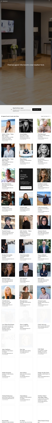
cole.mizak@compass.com (42, 350)
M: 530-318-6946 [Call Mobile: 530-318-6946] (23, 259)
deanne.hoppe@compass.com (7, 279)
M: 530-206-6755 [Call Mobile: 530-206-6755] (5, 210)
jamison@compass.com (6, 164)
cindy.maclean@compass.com (43, 325)
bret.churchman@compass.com (7, 187)
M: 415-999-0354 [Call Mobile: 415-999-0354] (41, 164)
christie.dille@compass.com (25, 209)
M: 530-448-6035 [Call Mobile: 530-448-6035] (23, 139)
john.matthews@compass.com (7, 350)
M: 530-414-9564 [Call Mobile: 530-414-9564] (23, 210)
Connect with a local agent (26, 187)
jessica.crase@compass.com (7, 209)
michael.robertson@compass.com (8, 396)
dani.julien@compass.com (42, 279)
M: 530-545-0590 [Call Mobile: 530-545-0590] (5, 234)
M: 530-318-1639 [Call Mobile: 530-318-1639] (5, 375)
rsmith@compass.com (6, 422)
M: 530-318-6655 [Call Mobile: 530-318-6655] (23, 327)
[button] (1, 1)
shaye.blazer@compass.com (25, 162)
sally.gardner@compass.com (25, 234)
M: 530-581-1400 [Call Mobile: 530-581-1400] (5, 165)
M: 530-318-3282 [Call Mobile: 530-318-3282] (41, 234)
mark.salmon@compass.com (25, 397)
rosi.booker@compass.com (42, 162)
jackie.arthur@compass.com (7, 139)
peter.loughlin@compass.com (25, 326)
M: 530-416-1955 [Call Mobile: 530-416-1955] (5, 304)
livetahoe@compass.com (6, 327)
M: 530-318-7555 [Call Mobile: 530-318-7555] (41, 326)
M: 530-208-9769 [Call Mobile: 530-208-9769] (5, 281)
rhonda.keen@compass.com (25, 303)
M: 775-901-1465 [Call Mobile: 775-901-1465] (40, 400)
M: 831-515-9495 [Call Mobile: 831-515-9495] (40, 281)
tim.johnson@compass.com (25, 279)
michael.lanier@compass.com (43, 303)
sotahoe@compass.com (24, 422)
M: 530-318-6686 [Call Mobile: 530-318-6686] (41, 375)
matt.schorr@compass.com (42, 398)
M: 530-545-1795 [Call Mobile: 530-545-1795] (41, 139)
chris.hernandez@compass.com (25, 257)
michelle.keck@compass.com (7, 303)
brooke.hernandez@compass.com (8, 257)
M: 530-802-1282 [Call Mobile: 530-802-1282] (23, 164)
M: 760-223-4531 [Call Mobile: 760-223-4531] (41, 188)
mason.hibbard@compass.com (43, 257)
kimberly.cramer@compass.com (43, 187)
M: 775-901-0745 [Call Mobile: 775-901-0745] (41, 212)
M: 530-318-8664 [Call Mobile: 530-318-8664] (23, 304)
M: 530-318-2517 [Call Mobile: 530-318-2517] (23, 350)
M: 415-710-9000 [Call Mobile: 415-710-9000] (23, 281)
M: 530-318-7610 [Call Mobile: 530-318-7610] (23, 375)
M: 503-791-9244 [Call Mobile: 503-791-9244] (5, 140)
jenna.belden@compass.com (25, 138)
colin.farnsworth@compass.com (43, 210)
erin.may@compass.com (24, 349)
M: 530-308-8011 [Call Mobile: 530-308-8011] (23, 235)
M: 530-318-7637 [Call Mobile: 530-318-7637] (23, 398)
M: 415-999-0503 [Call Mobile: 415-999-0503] (5, 397)
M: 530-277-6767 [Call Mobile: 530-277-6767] (5, 188)
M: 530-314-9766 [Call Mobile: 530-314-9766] (5, 259)
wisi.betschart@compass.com (43, 138)
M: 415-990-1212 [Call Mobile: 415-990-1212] (40, 259)
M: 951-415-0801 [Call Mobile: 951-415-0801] (40, 304)
